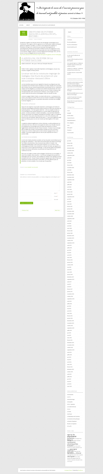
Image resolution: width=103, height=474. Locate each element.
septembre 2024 (70, 155)
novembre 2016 (70, 294)
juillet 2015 (69, 330)
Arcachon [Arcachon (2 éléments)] (70, 438)
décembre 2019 (70, 235)
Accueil (21, 25)
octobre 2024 (70, 153)
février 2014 (69, 367)
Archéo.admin (70, 115)
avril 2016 (69, 311)
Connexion (69, 39)
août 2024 (69, 157)
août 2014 (69, 352)
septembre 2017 (70, 279)
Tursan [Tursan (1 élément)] (81, 459)
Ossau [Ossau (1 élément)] (79, 456)
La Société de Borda (71, 406)
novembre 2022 (70, 177)
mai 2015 (69, 335)
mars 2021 (69, 204)
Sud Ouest (69, 414)
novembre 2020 (70, 213)
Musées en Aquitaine (71, 423)
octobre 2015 (70, 325)
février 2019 (69, 260)
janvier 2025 (69, 145)
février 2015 (69, 340)
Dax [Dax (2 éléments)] (76, 444)
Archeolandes (70, 394)
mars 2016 (69, 313)
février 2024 (69, 165)
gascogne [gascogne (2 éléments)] (73, 449)
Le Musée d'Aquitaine (72, 421)
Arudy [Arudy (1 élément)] (80, 438)
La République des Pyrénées (73, 416)
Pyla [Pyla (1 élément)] (77, 459)
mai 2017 (69, 284)
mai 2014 (69, 359)
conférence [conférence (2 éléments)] (71, 442)
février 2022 (69, 191)
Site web (56, 199)
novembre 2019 (70, 238)
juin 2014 (69, 357)
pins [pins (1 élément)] (79, 458)
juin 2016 (69, 306)
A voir (26, 167)
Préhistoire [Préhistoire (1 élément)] (69, 459)
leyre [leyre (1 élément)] (75, 453)
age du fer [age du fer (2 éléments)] (71, 435)
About (28, 25)
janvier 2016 (69, 318)
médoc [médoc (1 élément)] (77, 454)
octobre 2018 (70, 264)
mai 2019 (69, 252)
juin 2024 (69, 160)
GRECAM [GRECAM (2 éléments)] (70, 451)
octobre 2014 (70, 347)
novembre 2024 (70, 150)
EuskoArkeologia (71, 399)
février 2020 (69, 230)
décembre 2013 (70, 369)
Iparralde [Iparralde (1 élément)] (78, 451)
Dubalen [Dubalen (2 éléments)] (70, 446)
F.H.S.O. (68, 409)
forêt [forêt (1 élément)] (81, 447)
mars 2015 (69, 337)
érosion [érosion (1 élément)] (70, 461)
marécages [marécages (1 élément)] (69, 454)
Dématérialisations (71, 120)
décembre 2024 (70, 148)
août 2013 (69, 374)
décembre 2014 (70, 342)
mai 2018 (69, 267)
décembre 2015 (70, 320)
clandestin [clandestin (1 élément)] (79, 440)
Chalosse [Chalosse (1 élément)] (74, 440)
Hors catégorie (70, 122)
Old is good (69, 127)
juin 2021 (69, 199)
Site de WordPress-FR (72, 47)
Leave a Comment (38, 39)
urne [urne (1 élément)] (68, 461)
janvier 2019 (69, 262)
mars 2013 (69, 386)
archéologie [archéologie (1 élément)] (76, 438)
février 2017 (69, 289)
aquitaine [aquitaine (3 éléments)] (71, 436)
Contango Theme (68, 470)
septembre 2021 (70, 196)
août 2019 (69, 245)
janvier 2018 (69, 274)
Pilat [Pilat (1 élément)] (71, 458)
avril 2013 (69, 384)
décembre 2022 (70, 174)
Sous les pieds (35, 167)
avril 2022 (69, 187)
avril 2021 (69, 201)
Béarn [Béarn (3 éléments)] (70, 440)
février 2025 (69, 143)
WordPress (80, 470)
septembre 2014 (70, 350)
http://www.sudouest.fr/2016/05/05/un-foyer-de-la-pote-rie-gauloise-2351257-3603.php (40, 54)
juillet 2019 (69, 247)
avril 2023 (69, 170)
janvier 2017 (69, 291)
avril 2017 (69, 286)
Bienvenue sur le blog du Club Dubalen (44, 25)
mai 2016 (69, 308)
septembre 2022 (70, 179)
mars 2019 (69, 257)
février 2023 (69, 172)
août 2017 (69, 281)
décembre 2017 (70, 277)
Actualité (29, 167)
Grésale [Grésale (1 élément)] (75, 451)
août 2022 (69, 182)
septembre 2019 (70, 243)
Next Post (58, 210)
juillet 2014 (69, 354)
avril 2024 (69, 162)
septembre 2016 (70, 298)
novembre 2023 (70, 167)
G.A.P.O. (69, 397)
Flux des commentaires (72, 44)
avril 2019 (69, 255)
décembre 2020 (70, 211)
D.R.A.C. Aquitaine (71, 404)
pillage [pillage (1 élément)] (73, 458)
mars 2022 (69, 189)
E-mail (55, 196)
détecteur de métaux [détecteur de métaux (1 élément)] (71, 447)
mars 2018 (69, 272)
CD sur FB (69, 426)
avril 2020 (69, 226)
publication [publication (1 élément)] (74, 459)
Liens (68, 125)
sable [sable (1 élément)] (79, 459)
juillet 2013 (69, 376)
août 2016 (69, 301)
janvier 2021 (69, 209)
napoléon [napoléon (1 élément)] (81, 454)
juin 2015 (69, 332)
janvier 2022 (69, 194)
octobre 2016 (70, 296)
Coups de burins (70, 118)
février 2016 (69, 315)
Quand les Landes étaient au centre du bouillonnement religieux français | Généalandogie (75, 84)
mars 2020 (69, 228)
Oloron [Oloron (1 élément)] (76, 456)
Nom (55, 193)
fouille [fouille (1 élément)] (68, 449)
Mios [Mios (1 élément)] (72, 454)
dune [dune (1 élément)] (75, 446)
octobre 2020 (70, 216)
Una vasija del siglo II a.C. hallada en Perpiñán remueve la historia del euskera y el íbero (75, 64)
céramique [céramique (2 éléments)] (71, 444)
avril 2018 (69, 269)
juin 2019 (69, 250)
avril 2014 (69, 362)
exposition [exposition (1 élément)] (78, 447)
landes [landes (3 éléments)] (70, 452)
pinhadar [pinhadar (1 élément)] (77, 458)
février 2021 (69, 206)
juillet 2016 (69, 303)
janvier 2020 (69, 233)
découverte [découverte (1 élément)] (78, 446)
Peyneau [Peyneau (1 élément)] (68, 458)
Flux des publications (71, 42)
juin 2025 (69, 140)
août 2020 (69, 221)
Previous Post (24, 210)
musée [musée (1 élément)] (74, 454)
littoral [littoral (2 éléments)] (78, 453)
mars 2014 (69, 364)
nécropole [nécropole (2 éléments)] (71, 456)
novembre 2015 (70, 323)
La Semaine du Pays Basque (73, 419)
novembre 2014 (70, 345)
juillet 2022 (69, 184)
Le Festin (69, 411)
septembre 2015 (70, 328)
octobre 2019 (70, 240)
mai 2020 (69, 223)
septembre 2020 (70, 218)
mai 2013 (69, 381)
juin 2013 (69, 379)
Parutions (69, 130)
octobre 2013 (70, 371)
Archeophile (69, 401)
